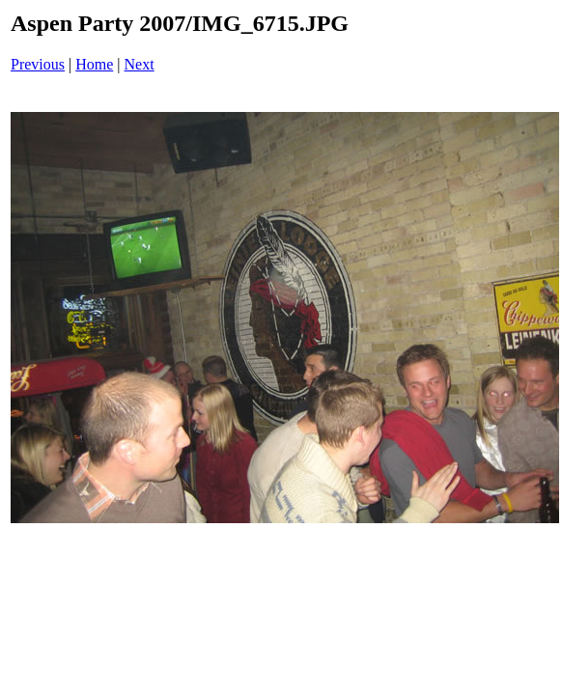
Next (140, 64)
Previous (38, 64)
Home (94, 64)
